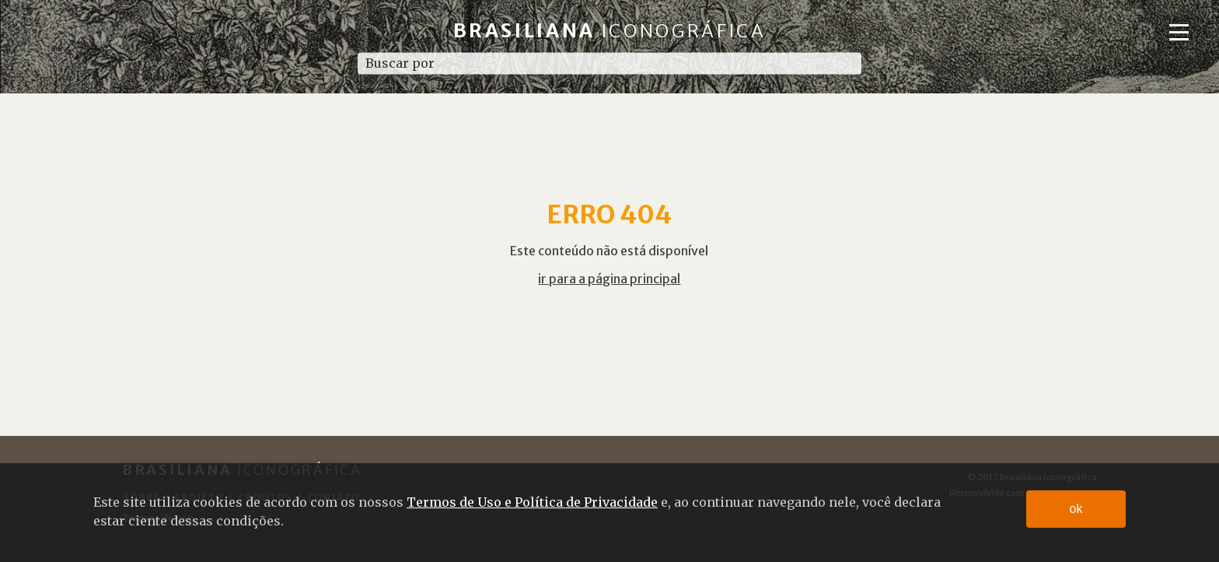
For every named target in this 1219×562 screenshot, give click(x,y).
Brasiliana (610, 31)
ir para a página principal (609, 278)
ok (1076, 508)
